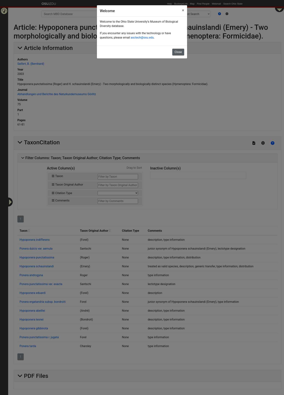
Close (178, 52)
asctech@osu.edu (142, 37)
